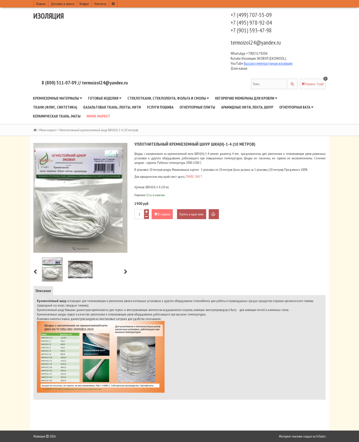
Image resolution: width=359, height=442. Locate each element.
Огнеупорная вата (296, 107)
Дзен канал (239, 68)
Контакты (100, 3)
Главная (41, 3)
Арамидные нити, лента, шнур (247, 107)
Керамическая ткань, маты (57, 116)
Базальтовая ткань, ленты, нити (112, 107)
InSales (321, 436)
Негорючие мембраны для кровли (246, 98)
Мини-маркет (98, 116)
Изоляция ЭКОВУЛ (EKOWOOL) (264, 58)
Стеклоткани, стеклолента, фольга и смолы (168, 98)
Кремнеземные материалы (57, 98)
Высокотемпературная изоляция (268, 63)
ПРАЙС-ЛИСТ (193, 176)
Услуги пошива (160, 107)
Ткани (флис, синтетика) (55, 107)
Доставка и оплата (62, 3)
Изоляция (48, 16)
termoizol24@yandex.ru (256, 42)
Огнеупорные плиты (197, 107)
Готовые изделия (104, 98)
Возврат (84, 3)
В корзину (162, 214)
